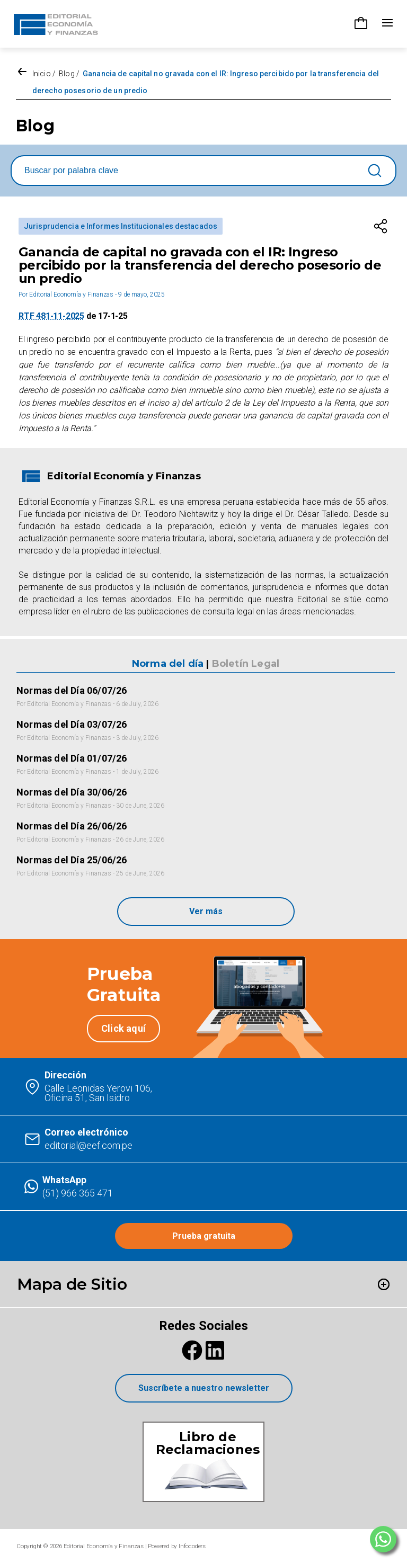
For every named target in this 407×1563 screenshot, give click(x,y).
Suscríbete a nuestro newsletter (203, 1388)
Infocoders (192, 1546)
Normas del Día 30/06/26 (71, 792)
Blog (66, 73)
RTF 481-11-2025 (51, 316)
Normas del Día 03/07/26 (71, 724)
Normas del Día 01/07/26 (71, 758)
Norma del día (168, 663)
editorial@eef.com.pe (88, 1145)
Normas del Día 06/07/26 (71, 690)
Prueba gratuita (203, 1236)
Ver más (206, 911)
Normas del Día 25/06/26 (71, 859)
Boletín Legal (245, 663)
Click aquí (123, 1028)
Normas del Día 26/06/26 (71, 826)
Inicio (41, 73)
